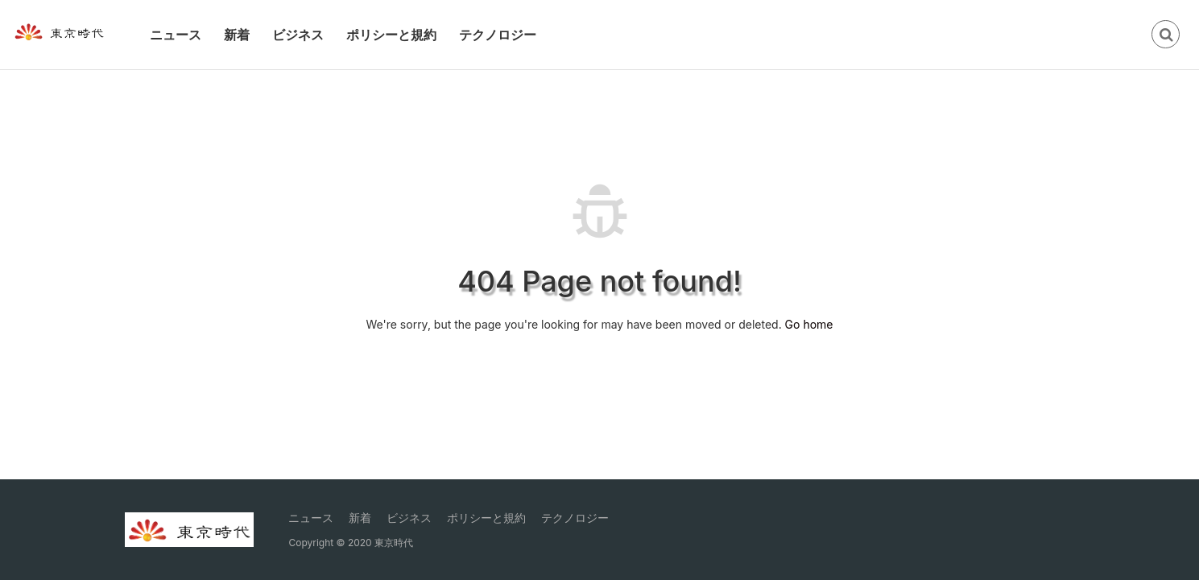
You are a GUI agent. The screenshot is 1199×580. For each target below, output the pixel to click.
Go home (809, 324)
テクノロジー (497, 35)
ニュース (175, 35)
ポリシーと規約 (391, 35)
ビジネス (298, 35)
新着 (237, 35)
